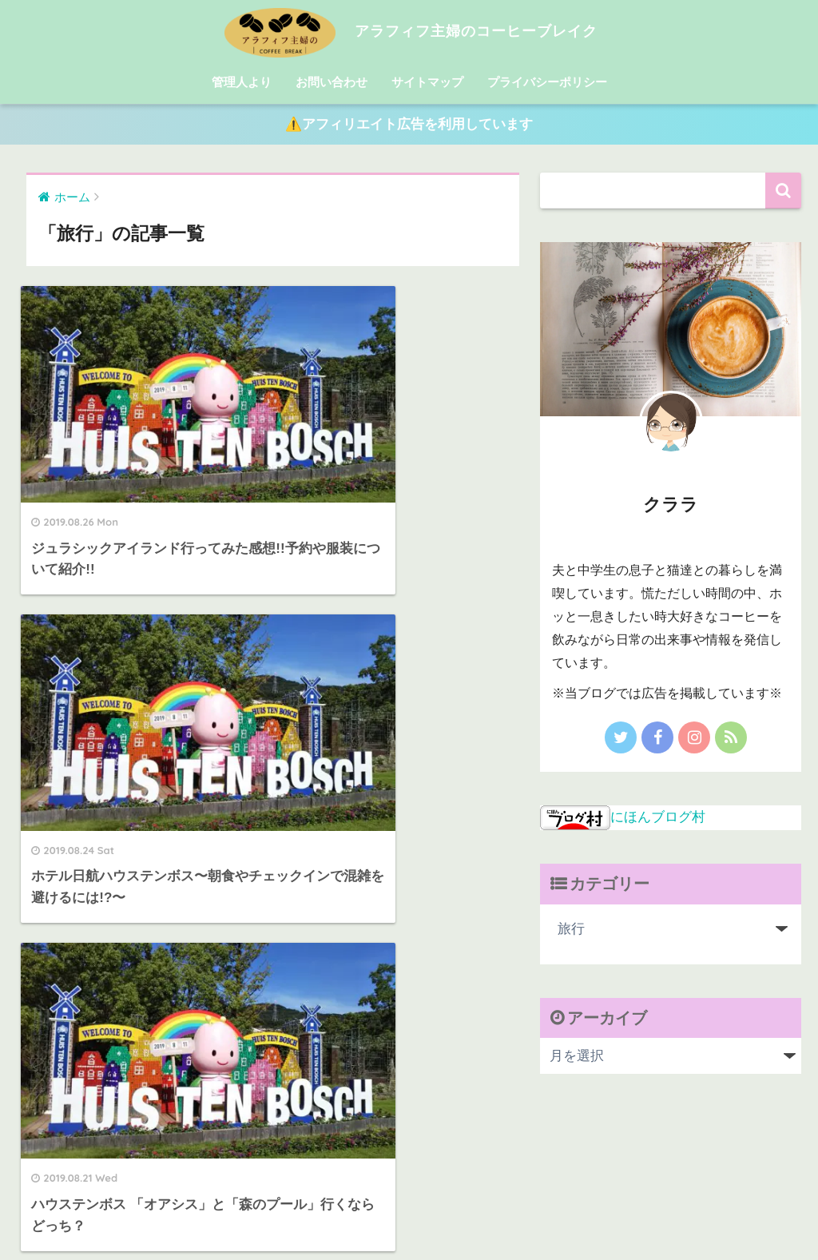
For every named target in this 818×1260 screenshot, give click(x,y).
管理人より (242, 82)
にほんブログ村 (622, 817)
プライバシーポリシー (547, 82)
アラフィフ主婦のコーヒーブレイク (408, 30)
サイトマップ (427, 82)
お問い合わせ (331, 82)
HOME (409, 1179)
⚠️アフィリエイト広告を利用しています (409, 125)
